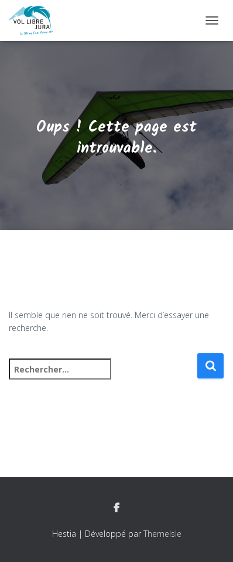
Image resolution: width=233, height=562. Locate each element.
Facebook (116, 508)
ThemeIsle (162, 533)
